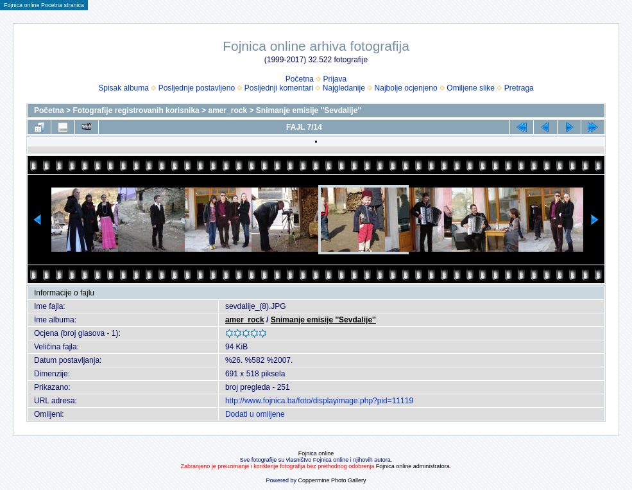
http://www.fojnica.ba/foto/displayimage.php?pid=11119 (319, 400)
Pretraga (519, 87)
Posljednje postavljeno (196, 87)
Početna (300, 78)
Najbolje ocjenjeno (406, 87)
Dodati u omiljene (255, 414)
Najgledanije (344, 87)
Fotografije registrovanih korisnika (136, 110)
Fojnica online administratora (413, 466)
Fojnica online (316, 453)
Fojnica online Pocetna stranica (44, 5)
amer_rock (227, 110)
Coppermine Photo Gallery (332, 480)
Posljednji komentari (278, 87)
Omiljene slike (471, 87)
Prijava (335, 78)
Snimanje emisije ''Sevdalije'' (308, 110)
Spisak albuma (123, 87)
